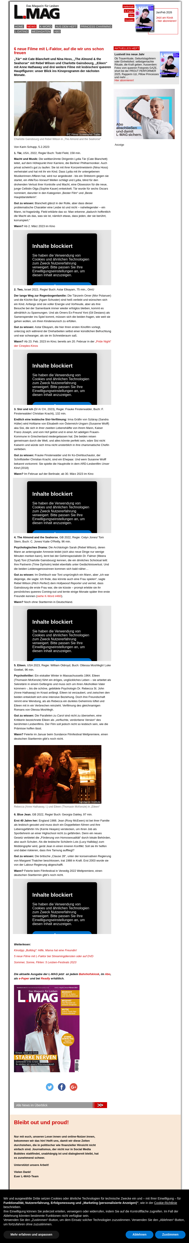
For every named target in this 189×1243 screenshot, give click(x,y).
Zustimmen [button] (170, 1234)
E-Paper (129, 11)
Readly (45, 978)
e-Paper (24, 978)
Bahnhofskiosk (89, 974)
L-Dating (21, 31)
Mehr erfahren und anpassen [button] (31, 1234)
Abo (57, 31)
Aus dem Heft (66, 26)
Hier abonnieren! (124, 80)
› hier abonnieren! (166, 20)
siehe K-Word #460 (49, 596)
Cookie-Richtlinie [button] (165, 1203)
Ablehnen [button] (140, 1234)
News (31, 26)
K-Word (46, 26)
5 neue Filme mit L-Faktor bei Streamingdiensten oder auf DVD (53, 956)
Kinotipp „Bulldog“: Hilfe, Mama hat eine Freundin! (45, 950)
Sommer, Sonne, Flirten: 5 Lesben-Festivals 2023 (45, 962)
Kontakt (129, 20)
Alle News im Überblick (31, 1105)
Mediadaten (41, 31)
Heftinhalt (128, 6)
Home (19, 26)
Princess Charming (96, 26)
